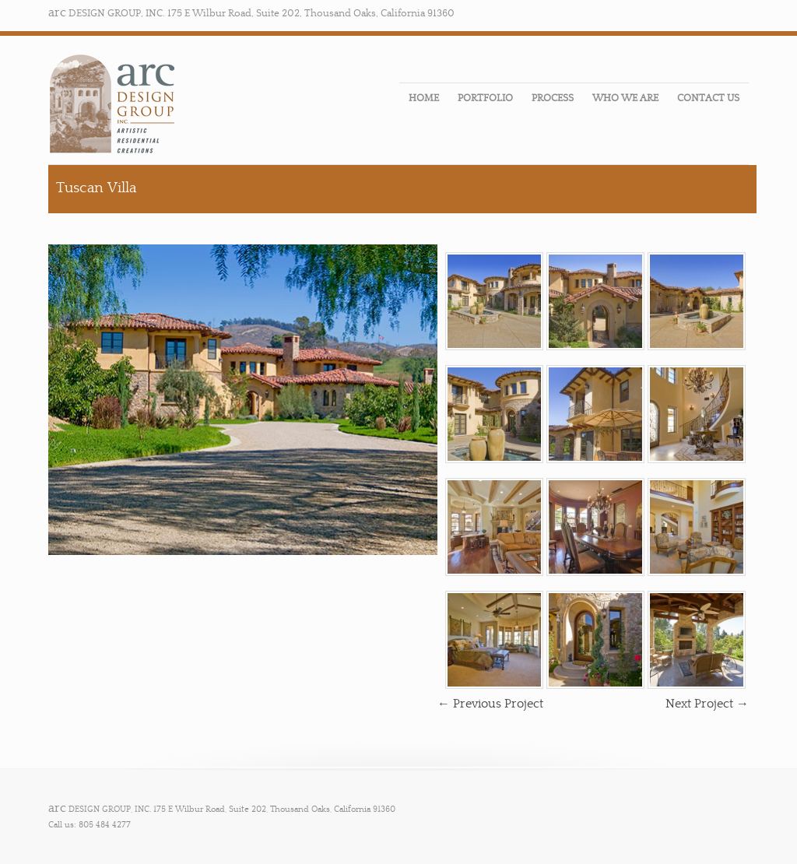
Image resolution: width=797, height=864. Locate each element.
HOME (424, 98)
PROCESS (553, 98)
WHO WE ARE (625, 98)
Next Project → (707, 704)
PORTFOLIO (485, 98)
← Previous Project (490, 704)
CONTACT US (708, 98)
